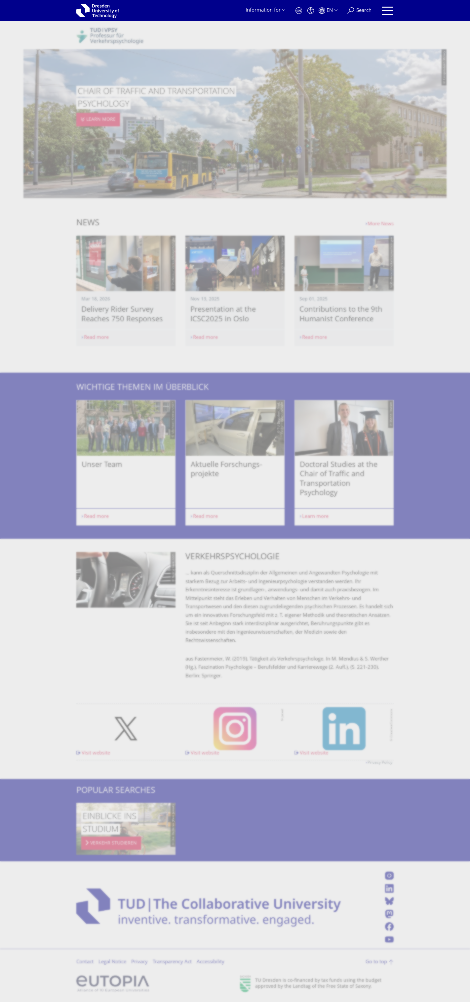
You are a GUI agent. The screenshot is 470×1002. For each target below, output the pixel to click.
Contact (85, 962)
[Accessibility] (310, 11)
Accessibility (210, 962)
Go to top (376, 962)
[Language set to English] (328, 11)
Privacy (139, 962)
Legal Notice (112, 962)
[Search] (359, 11)
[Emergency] (298, 11)
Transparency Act (172, 962)
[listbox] (235, 462)
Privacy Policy (380, 763)
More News (381, 224)
